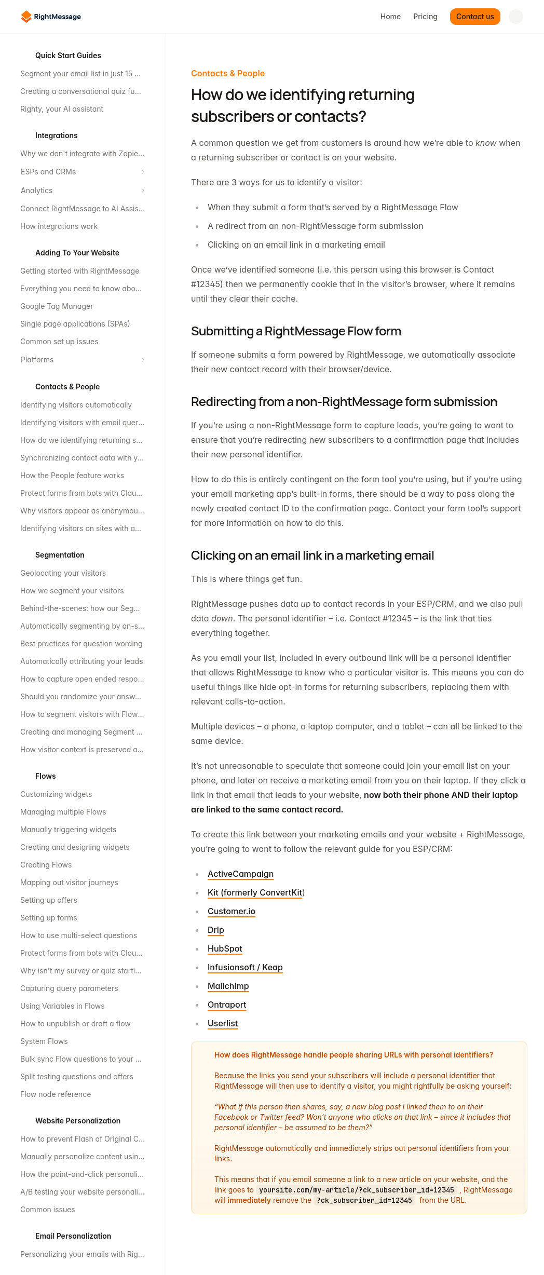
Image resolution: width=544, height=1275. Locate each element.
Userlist (223, 1023)
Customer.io (231, 911)
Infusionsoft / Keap (245, 967)
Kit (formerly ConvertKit (255, 892)
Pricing (425, 16)
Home (390, 16)
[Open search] (516, 16)
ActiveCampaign (241, 874)
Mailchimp (228, 986)
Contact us (475, 16)
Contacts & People (228, 73)
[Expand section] (143, 172)
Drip (216, 930)
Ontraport (227, 1004)
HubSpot (225, 948)
